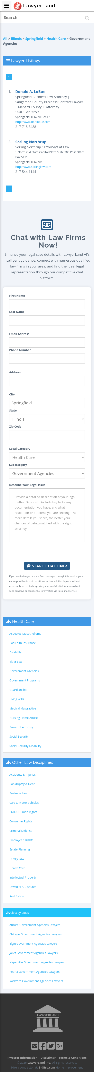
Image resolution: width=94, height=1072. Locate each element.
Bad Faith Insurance (22, 643)
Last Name (17, 312)
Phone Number (20, 350)
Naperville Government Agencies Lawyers (37, 962)
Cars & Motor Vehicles (24, 803)
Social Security (18, 736)
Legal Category (19, 449)
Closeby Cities (19, 913)
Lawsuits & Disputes (22, 887)
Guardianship (18, 690)
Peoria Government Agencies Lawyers (34, 972)
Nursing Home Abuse (23, 718)
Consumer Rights (20, 821)
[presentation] (47, 552)
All (5, 38)
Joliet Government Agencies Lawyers (33, 953)
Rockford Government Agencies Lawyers (36, 981)
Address (15, 372)
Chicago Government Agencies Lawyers (35, 934)
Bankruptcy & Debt (22, 784)
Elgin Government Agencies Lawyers (33, 943)
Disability (15, 652)
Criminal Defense (20, 831)
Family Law (16, 859)
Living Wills (16, 699)
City (12, 394)
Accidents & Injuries (22, 774)
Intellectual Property (22, 877)
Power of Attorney (21, 727)
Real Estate (16, 896)
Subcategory (18, 465)
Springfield (34, 38)
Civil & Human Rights (23, 812)
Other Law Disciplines (32, 762)
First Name (17, 296)
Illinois (16, 38)
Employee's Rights (21, 840)
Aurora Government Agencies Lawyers (34, 925)
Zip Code (15, 426)
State (13, 410)
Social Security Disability (25, 746)
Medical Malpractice (22, 708)
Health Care (56, 38)
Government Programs (24, 680)
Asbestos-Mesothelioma (25, 633)
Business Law (18, 793)
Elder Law (15, 662)
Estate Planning (19, 849)
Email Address (19, 334)
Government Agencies (24, 671)
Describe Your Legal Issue (27, 485)
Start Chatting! (47, 565)
